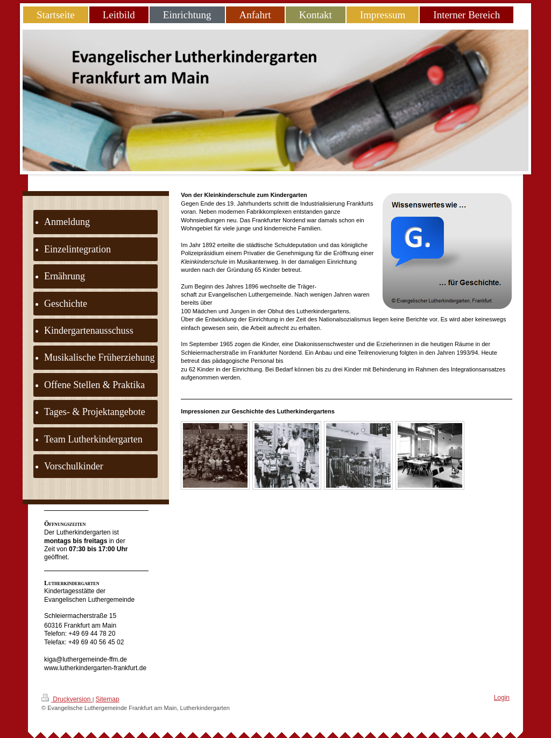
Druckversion (67, 698)
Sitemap (107, 699)
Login (502, 697)
